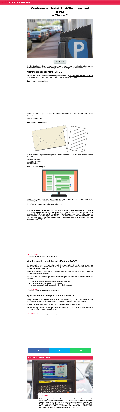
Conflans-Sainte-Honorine (66, 400)
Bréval (53, 399)
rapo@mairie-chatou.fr (35, 119)
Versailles (43, 407)
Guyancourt (80, 400)
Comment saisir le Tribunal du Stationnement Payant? (44, 315)
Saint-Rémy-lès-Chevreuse (70, 405)
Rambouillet (87, 404)
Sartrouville (87, 405)
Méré (41, 404)
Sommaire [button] (59, 61)
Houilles (42, 402)
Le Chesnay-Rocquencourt (80, 399)
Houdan (89, 400)
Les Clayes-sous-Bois (47, 400)
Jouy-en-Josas (51, 402)
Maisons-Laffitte (64, 402)
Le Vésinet (51, 407)
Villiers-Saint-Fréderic (63, 407)
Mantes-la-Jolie (76, 402)
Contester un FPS (17, 2)
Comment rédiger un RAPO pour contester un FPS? (43, 290)
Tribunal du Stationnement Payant (39, 309)
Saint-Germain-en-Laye (48, 405)
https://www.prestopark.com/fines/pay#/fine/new (44, 204)
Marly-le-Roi (87, 402)
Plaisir (69, 404)
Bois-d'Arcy (43, 399)
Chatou (62, 399)
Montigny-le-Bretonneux (55, 404)
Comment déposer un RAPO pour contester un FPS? (44, 256)
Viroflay (75, 407)
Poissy (77, 404)
